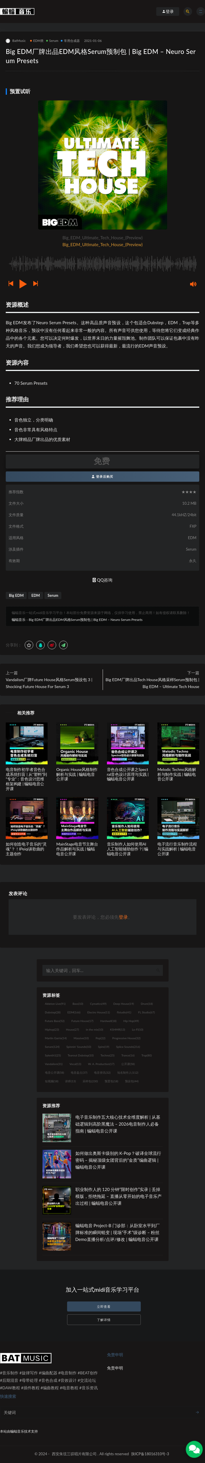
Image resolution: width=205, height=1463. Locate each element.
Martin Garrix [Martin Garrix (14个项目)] (56, 1038)
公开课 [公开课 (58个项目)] (128, 1064)
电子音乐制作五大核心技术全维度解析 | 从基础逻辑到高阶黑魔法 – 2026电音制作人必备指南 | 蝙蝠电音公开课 (117, 1123)
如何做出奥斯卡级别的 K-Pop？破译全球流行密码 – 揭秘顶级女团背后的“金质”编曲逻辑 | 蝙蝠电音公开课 (118, 1160)
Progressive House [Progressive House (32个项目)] (126, 1038)
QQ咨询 (102, 579)
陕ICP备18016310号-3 (150, 1454)
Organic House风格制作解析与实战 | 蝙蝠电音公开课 (76, 774)
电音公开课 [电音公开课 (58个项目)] (54, 1072)
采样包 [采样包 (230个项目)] (90, 1081)
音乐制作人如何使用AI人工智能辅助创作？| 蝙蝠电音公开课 (128, 849)
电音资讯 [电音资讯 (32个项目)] (102, 1072)
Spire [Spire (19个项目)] (103, 1046)
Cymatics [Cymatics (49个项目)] (98, 1003)
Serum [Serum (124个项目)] (52, 1046)
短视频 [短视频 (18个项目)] (51, 1081)
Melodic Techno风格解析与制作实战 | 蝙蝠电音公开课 (176, 774)
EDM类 (37, 40)
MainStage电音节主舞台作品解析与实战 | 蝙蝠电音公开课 (77, 849)
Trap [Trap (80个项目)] (146, 1055)
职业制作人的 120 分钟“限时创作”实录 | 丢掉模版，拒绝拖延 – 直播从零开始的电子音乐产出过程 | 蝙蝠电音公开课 (118, 1196)
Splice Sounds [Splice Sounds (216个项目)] (128, 1046)
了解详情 (104, 1320)
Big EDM (16, 595)
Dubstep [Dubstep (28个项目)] (53, 1012)
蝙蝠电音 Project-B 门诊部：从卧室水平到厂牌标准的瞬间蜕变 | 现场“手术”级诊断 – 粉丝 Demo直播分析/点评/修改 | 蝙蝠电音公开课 (117, 1232)
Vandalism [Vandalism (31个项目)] (54, 1064)
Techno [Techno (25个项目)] (108, 1055)
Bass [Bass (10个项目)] (78, 1003)
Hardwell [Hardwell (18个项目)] (108, 1021)
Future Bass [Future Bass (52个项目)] (55, 1021)
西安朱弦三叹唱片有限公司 (74, 1454)
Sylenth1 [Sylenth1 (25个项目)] (53, 1055)
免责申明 (115, 1367)
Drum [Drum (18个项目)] (147, 1003)
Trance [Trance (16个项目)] (127, 1055)
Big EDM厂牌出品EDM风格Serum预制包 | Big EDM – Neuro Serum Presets (85, 619)
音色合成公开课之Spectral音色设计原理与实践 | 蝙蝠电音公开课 (128, 774)
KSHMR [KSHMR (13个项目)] (117, 1029)
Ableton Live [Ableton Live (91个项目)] (55, 1003)
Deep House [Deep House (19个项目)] (123, 1003)
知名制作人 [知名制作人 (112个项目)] (127, 1072)
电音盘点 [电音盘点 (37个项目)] (79, 1072)
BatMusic (16, 41)
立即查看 (104, 1306)
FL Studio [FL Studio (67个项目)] (146, 1012)
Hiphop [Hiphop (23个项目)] (52, 1029)
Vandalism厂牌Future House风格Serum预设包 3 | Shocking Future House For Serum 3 (49, 683)
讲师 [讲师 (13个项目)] (70, 1081)
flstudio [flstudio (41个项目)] (124, 1012)
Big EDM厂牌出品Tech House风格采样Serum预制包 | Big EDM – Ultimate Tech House (152, 683)
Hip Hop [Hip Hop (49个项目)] (131, 1021)
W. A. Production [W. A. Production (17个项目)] (101, 1064)
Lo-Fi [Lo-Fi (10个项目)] (137, 1029)
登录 (123, 917)
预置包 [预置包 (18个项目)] (111, 1081)
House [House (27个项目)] (72, 1029)
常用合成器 (70, 40)
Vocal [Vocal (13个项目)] (75, 1064)
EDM (35, 595)
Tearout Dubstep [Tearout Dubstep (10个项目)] (80, 1055)
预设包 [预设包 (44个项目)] (131, 1081)
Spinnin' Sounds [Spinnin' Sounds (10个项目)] (79, 1046)
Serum (52, 40)
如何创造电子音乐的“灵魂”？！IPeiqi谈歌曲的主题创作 (26, 849)
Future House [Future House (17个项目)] (82, 1021)
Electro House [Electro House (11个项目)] (98, 1012)
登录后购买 (102, 476)
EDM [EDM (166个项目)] (73, 1012)
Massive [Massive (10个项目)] (81, 1038)
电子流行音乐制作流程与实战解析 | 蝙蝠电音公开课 (177, 849)
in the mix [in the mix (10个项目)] (94, 1029)
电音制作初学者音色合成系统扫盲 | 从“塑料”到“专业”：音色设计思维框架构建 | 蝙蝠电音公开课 (26, 779)
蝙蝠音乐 (19, 619)
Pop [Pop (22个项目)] (100, 1038)
